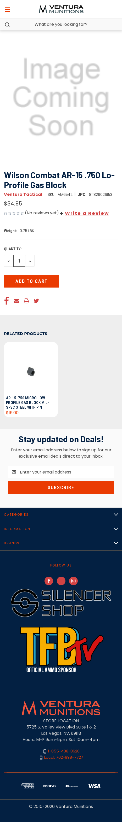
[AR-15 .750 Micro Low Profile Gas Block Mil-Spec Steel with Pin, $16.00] (31, 368)
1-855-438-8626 (64, 751)
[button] (84, 213)
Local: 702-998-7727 (63, 757)
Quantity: (12, 249)
